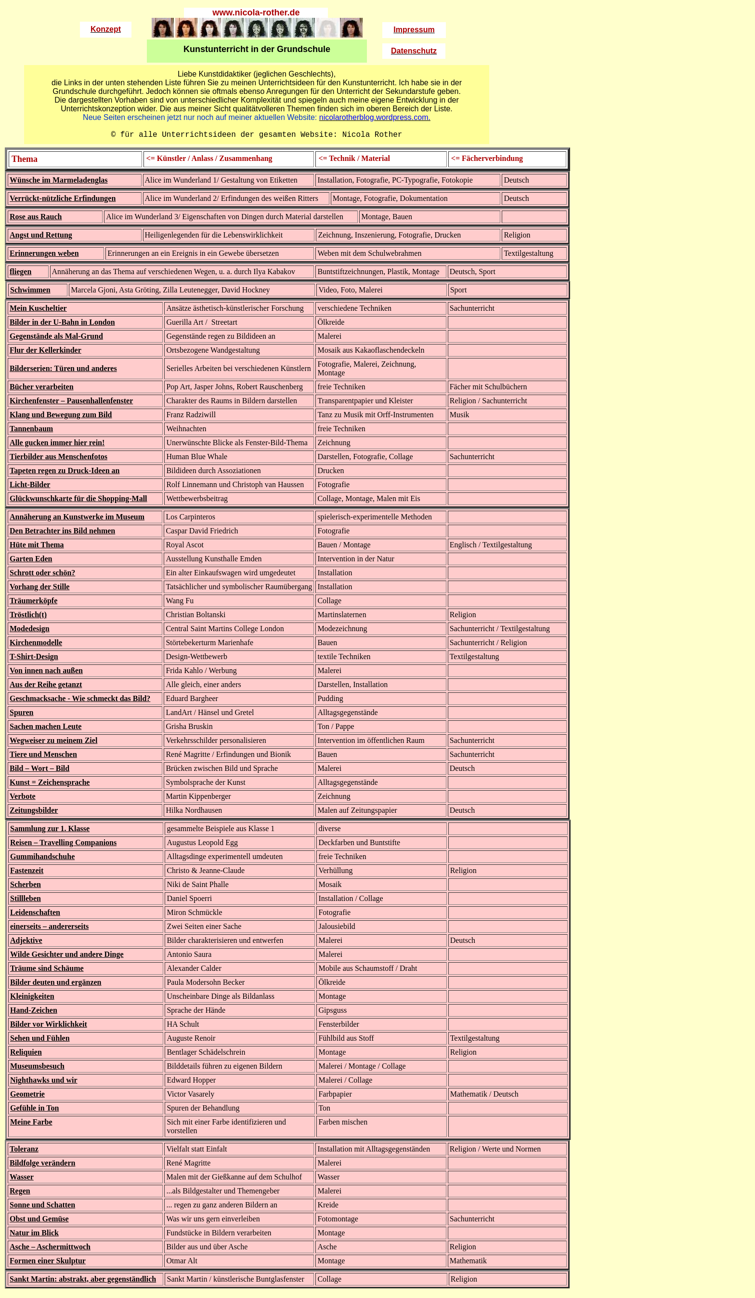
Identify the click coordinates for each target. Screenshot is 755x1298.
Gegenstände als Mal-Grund (56, 338)
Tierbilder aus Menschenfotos (58, 458)
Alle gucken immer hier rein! (57, 444)
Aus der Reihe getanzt (46, 686)
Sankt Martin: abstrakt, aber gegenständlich (83, 1281)
